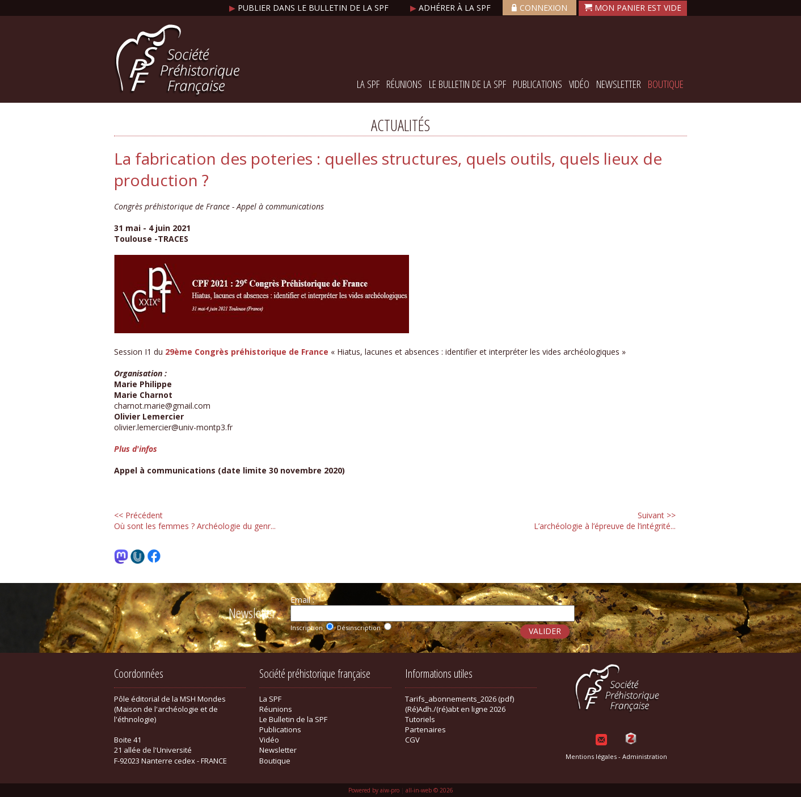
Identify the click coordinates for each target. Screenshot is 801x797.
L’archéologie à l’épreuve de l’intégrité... (605, 520)
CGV (412, 740)
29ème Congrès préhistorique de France (246, 351)
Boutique (666, 84)
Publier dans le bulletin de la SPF (310, 7)
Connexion (539, 7)
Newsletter (618, 84)
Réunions (404, 84)
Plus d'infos (135, 448)
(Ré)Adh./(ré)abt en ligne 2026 (455, 709)
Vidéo (579, 84)
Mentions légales (591, 756)
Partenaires (425, 729)
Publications (537, 84)
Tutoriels (420, 719)
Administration (644, 756)
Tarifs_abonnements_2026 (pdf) (459, 699)
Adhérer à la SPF (451, 7)
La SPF (368, 84)
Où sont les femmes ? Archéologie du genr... (195, 520)
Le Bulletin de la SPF (467, 84)
